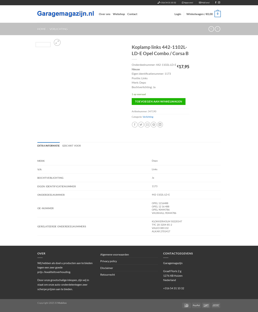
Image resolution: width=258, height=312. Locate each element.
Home (41, 29)
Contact (132, 14)
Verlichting (59, 29)
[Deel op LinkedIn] (160, 124)
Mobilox (62, 302)
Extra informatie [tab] (48, 145)
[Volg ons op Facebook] (216, 2)
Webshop (119, 14)
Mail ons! (204, 2)
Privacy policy (108, 261)
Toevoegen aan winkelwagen (158, 101)
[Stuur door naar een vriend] (147, 124)
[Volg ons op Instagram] (219, 2)
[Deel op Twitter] (141, 124)
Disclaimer (106, 268)
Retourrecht (107, 274)
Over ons (104, 14)
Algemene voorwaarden (114, 254)
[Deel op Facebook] (135, 124)
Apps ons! (187, 2)
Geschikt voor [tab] (71, 145)
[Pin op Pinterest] (154, 124)
